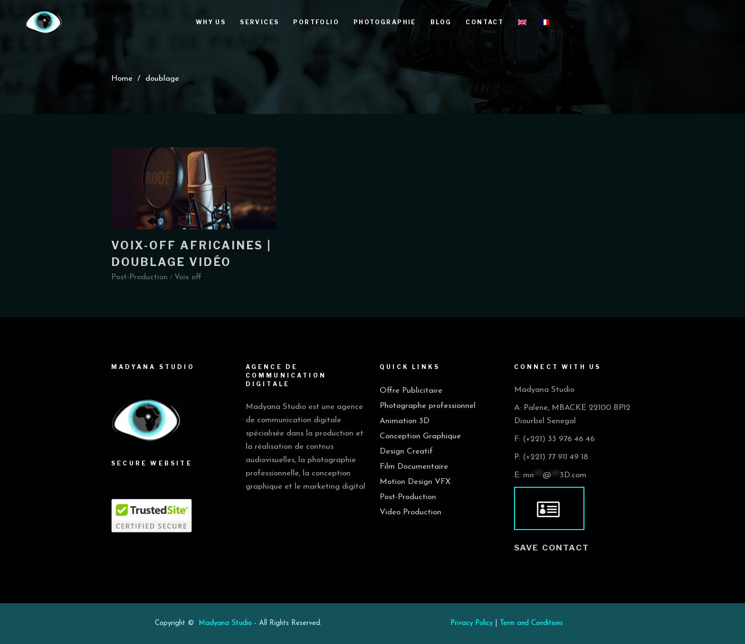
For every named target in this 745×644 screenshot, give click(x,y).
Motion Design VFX (415, 482)
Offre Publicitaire (411, 391)
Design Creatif (406, 451)
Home (122, 79)
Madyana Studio (225, 623)
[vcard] (549, 508)
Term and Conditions (531, 623)
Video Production (410, 512)
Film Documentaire (414, 467)
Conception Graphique (420, 436)
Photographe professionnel (428, 406)
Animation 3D (405, 421)
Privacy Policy (471, 623)
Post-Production (408, 497)
